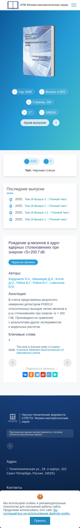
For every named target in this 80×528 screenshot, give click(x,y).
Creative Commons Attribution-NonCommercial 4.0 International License (40, 349)
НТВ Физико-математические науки (44, 4)
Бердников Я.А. (20, 279)
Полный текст (57, 199)
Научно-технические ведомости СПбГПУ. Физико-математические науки (45, 418)
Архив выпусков (35, 122)
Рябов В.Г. (23, 282)
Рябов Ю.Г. (40, 282)
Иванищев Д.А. (43, 279)
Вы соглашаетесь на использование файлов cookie (36, 511)
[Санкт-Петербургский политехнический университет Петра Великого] (13, 422)
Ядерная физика (23, 262)
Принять (40, 520)
